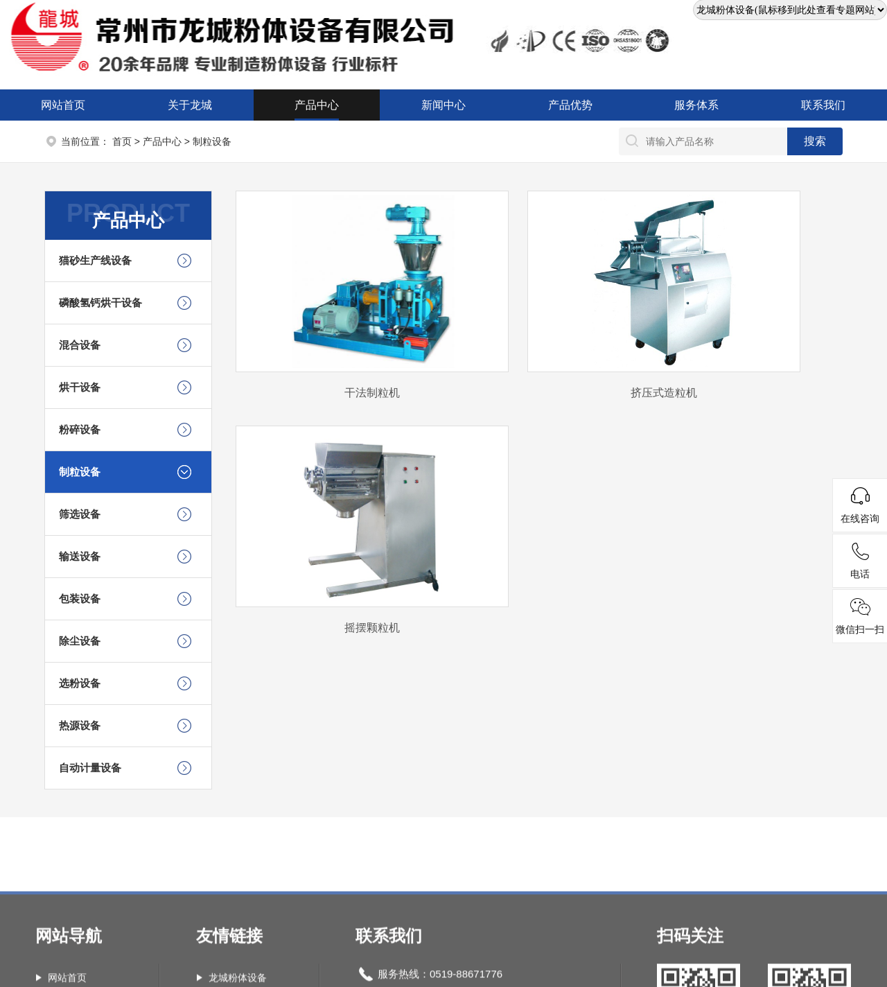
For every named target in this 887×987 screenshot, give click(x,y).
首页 (122, 141)
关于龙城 (190, 105)
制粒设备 (212, 141)
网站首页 (63, 105)
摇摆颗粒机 (372, 628)
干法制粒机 (372, 393)
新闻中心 (443, 105)
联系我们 (823, 105)
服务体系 (696, 105)
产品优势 (570, 105)
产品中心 (317, 105)
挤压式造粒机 (664, 393)
